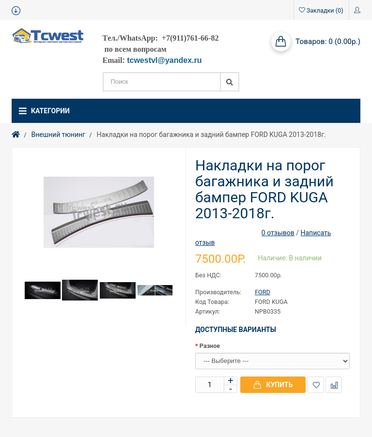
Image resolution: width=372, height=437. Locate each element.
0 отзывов (278, 233)
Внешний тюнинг (58, 134)
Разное (210, 345)
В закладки (316, 385)
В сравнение (334, 385)
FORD (262, 292)
